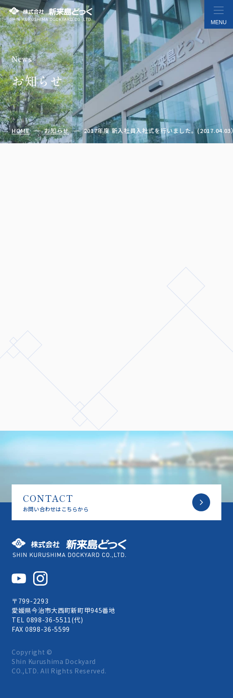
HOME (21, 131)
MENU (218, 22)
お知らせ (56, 131)
